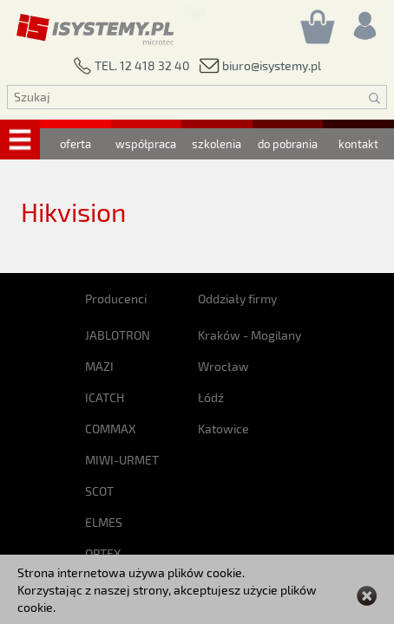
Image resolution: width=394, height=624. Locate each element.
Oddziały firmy (237, 298)
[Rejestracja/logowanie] (363, 21)
